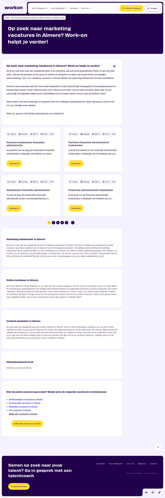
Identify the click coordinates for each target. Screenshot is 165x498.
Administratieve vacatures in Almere (26, 399)
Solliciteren (14, 163)
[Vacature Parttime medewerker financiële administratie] (31, 149)
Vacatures (74, 8)
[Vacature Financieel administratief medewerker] (93, 195)
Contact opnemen (19, 486)
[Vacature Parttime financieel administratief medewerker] (93, 149)
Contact (153, 463)
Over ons (86, 8)
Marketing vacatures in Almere (23, 407)
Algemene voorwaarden (134, 473)
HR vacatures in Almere (20, 410)
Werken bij (142, 463)
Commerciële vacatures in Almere (24, 403)
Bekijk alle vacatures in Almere (23, 414)
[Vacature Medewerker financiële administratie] (31, 195)
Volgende (73, 223)
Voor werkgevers (40, 8)
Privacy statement (151, 473)
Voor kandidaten (59, 8)
